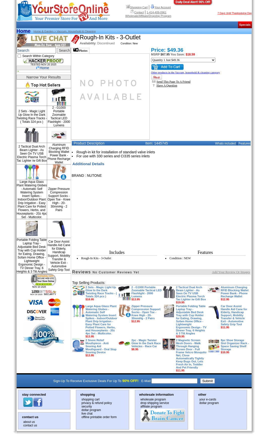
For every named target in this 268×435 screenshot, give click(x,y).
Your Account (160, 7)
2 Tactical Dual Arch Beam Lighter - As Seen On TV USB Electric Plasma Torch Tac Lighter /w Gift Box (32, 153)
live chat (86, 413)
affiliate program (151, 406)
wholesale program (153, 399)
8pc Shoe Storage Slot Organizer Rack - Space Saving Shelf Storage (235, 346)
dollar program (91, 410)
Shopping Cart (137, 7)
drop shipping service (154, 403)
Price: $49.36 (167, 50)
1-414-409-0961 (156, 12)
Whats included (225, 143)
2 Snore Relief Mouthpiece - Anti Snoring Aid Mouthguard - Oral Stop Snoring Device (101, 348)
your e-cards (207, 399)
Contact (137, 12)
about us (29, 422)
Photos (80, 50)
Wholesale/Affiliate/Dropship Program (148, 15)
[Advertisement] (139, 213)
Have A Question (164, 85)
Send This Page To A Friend (171, 81)
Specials (245, 24)
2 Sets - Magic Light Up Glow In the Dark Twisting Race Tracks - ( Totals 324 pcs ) (32, 116)
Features (244, 143)
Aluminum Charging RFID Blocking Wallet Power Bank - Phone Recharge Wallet (59, 153)
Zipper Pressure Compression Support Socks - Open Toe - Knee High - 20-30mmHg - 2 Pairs (59, 199)
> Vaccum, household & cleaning (75, 31)
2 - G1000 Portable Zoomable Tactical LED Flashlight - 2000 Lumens (59, 116)
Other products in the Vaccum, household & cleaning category (185, 72)
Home (24, 31)
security (86, 406)
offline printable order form (99, 417)
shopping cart (90, 399)
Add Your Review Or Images (231, 272)
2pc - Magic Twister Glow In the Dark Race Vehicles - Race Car (146, 345)
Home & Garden (43, 31)
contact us (30, 425)
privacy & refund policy (96, 403)
